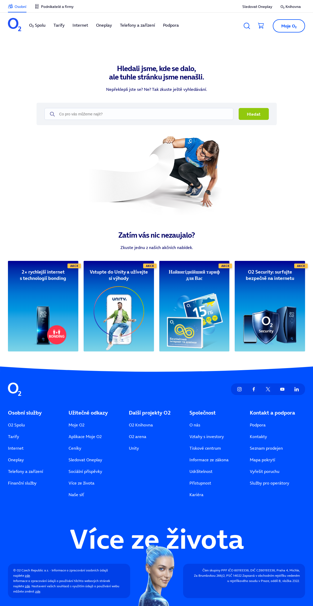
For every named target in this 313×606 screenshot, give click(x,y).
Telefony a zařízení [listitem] (137, 25)
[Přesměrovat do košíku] (261, 26)
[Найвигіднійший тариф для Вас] (194, 275)
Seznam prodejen (266, 448)
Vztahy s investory (206, 436)
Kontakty (258, 436)
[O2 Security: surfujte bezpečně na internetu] (270, 275)
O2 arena (137, 436)
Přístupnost (200, 483)
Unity (134, 448)
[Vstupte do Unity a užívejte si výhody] (119, 275)
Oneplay (16, 460)
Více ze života (81, 483)
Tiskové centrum (205, 448)
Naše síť (76, 494)
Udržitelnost (200, 471)
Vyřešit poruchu (264, 471)
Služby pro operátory (269, 483)
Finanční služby (22, 483)
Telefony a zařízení (25, 471)
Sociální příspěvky (85, 471)
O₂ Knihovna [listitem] (290, 6)
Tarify (13, 436)
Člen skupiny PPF (214, 570)
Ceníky (75, 448)
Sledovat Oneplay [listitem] (257, 6)
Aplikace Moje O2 (85, 436)
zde (27, 575)
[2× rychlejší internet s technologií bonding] (43, 275)
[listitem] (14, 25)
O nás (194, 425)
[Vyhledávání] (247, 26)
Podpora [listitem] (171, 25)
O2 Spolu (16, 425)
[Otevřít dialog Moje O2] (286, 25)
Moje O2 (76, 425)
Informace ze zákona (209, 460)
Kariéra (196, 494)
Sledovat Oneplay (85, 460)
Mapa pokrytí (262, 460)
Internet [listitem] (80, 25)
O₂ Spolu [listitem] (37, 25)
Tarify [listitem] (59, 25)
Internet (16, 448)
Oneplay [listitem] (104, 25)
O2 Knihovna (141, 425)
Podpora (258, 425)
